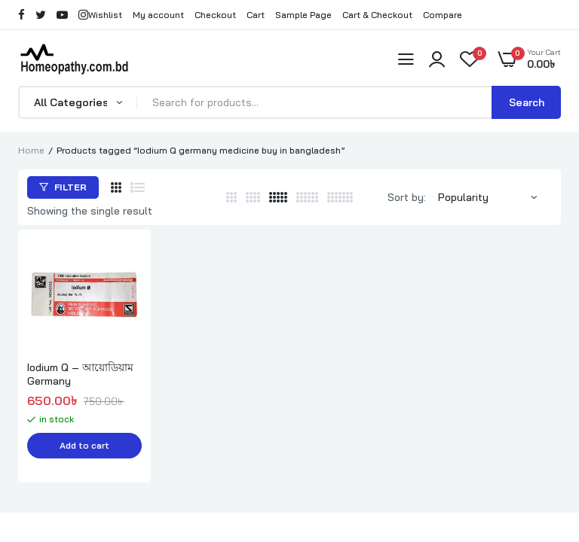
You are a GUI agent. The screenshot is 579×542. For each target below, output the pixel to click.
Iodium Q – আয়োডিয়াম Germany (80, 374)
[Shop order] (495, 197)
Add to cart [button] (84, 446)
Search (526, 102)
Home (31, 150)
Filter (63, 187)
